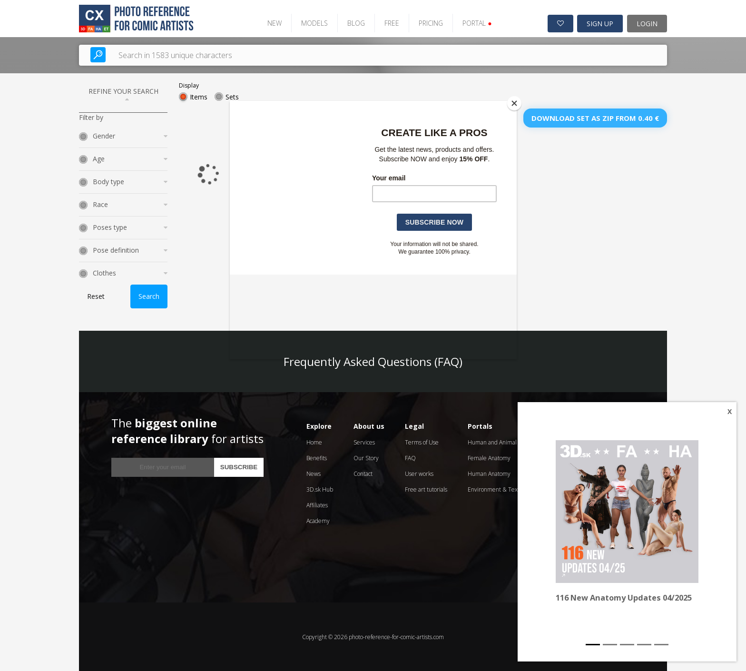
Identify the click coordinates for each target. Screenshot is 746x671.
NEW (273, 22)
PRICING (429, 22)
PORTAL (475, 22)
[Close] (514, 103)
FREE (390, 22)
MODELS (313, 22)
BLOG (354, 22)
